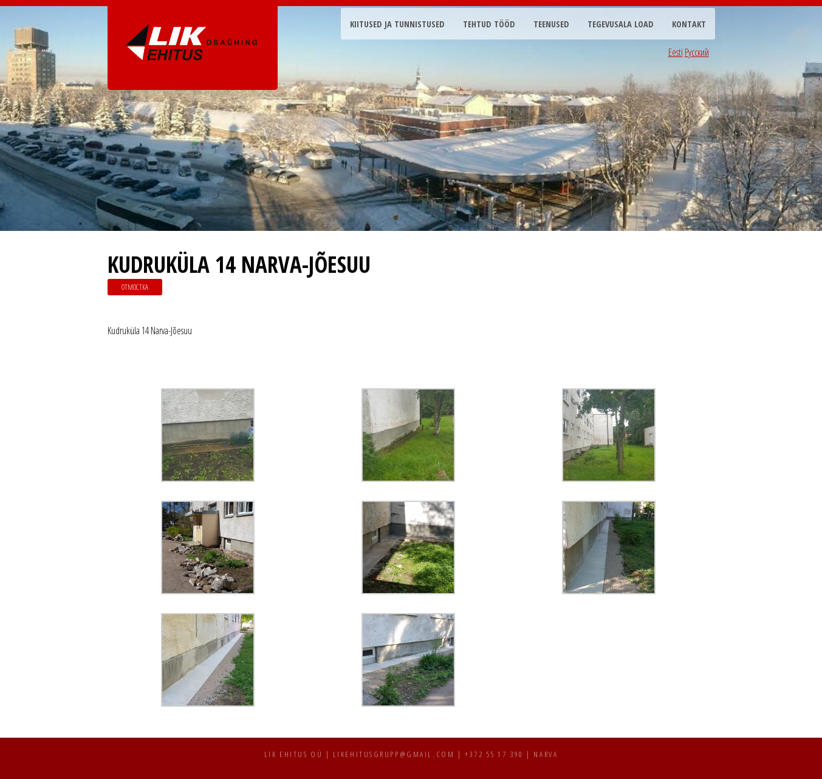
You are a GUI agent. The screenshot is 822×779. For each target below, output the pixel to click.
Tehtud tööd (489, 24)
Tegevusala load (620, 24)
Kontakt (689, 24)
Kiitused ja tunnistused (397, 24)
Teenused (551, 24)
